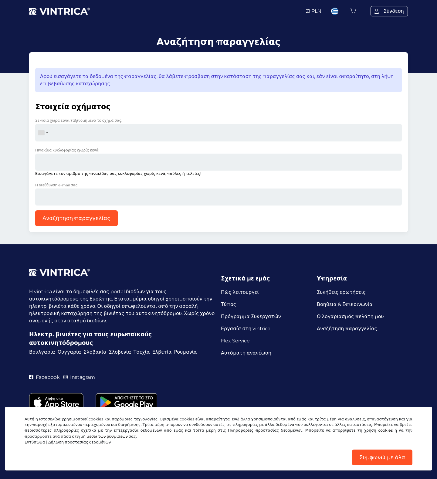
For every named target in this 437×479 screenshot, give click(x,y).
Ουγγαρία (69, 352)
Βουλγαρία (42, 352)
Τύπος (228, 304)
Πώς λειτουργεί (240, 292)
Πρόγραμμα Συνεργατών (251, 316)
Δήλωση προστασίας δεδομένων (79, 442)
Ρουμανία (185, 352)
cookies (385, 430)
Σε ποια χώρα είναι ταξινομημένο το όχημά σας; (78, 120)
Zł (313, 11)
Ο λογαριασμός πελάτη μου (350, 316)
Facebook (44, 377)
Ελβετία (161, 352)
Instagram (79, 377)
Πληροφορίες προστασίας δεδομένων (265, 430)
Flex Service (235, 341)
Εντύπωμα (35, 442)
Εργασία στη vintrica (245, 328)
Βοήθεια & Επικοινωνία (345, 304)
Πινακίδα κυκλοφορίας (67, 150)
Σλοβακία (95, 352)
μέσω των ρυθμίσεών (107, 436)
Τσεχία (142, 352)
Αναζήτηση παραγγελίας (76, 218)
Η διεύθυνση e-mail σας (56, 185)
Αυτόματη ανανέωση (246, 353)
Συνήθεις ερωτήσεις (341, 292)
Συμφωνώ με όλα (382, 457)
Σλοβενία (120, 352)
